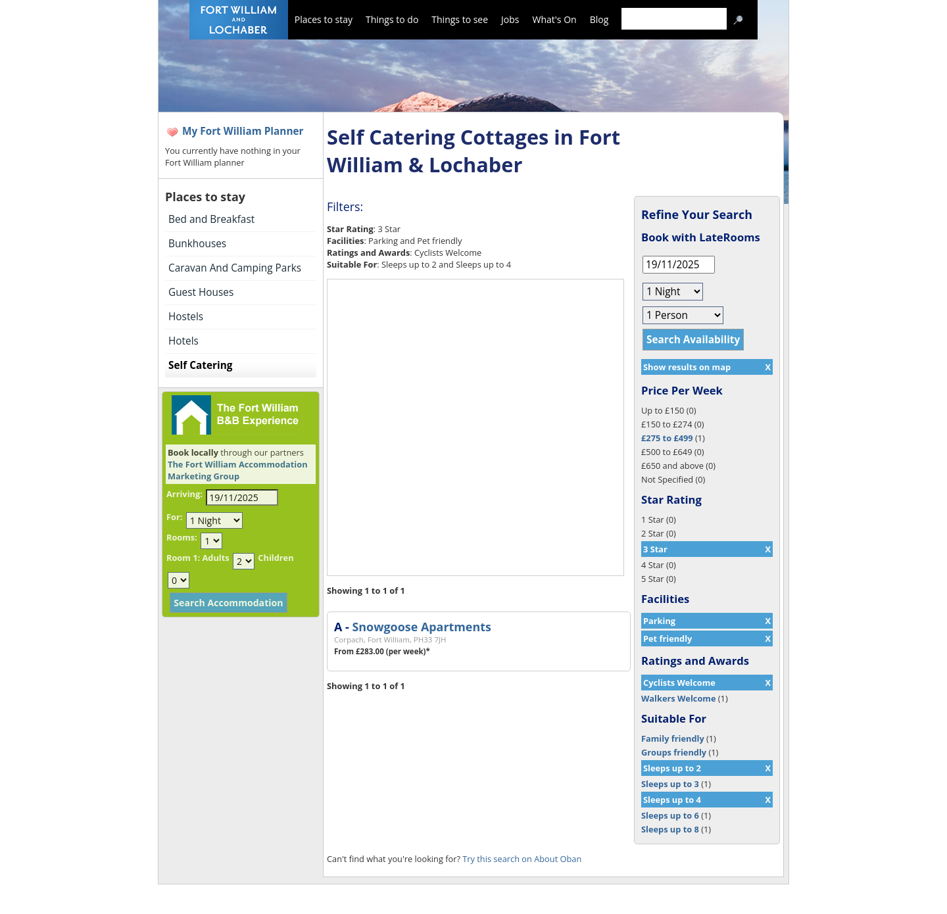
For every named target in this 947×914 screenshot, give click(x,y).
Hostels (185, 317)
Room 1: (183, 558)
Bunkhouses (197, 244)
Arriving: (184, 494)
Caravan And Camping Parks (234, 268)
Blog (599, 19)
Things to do (392, 19)
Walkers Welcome (678, 698)
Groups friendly (673, 752)
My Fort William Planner (243, 131)
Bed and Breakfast (211, 219)
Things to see (459, 19)
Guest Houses (200, 292)
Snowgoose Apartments (421, 627)
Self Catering (200, 365)
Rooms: (181, 537)
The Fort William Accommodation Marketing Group (238, 470)
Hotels (183, 341)
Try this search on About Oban (521, 859)
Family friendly (672, 738)
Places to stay (323, 19)
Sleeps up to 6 (670, 815)
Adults (215, 558)
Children (275, 558)
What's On (555, 19)
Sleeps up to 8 (670, 829)
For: (174, 517)
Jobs (510, 19)
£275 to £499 (667, 438)
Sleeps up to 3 (670, 784)
